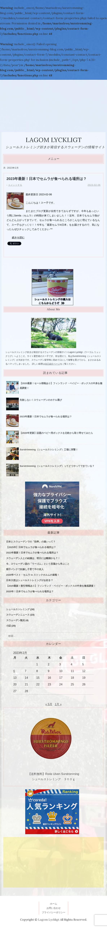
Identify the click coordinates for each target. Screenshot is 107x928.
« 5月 (48, 704)
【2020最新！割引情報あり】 (51, 585)
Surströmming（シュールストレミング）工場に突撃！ (49, 449)
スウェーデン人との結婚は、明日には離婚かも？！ (33, 558)
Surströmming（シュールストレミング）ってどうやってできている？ (57, 466)
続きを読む (18, 237)
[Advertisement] (53, 105)
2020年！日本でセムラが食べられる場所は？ (30, 591)
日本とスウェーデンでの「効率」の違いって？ (30, 541)
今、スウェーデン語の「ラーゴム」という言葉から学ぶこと (37, 563)
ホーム (53, 903)
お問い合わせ (54, 908)
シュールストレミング (18, 609)
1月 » (58, 704)
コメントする (15, 185)
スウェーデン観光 (15, 620)
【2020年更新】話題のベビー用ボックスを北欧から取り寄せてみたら (56, 433)
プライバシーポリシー (53, 912)
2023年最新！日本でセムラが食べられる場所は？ (46, 179)
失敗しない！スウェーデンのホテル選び (41, 400)
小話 (8, 625)
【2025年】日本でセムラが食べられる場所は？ (31, 547)
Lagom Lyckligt (54, 140)
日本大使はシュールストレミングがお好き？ (29, 580)
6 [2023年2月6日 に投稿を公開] (14, 671)
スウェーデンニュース (18, 614)
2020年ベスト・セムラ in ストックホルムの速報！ (32, 574)
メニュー (53, 158)
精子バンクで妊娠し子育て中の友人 (25, 569)
